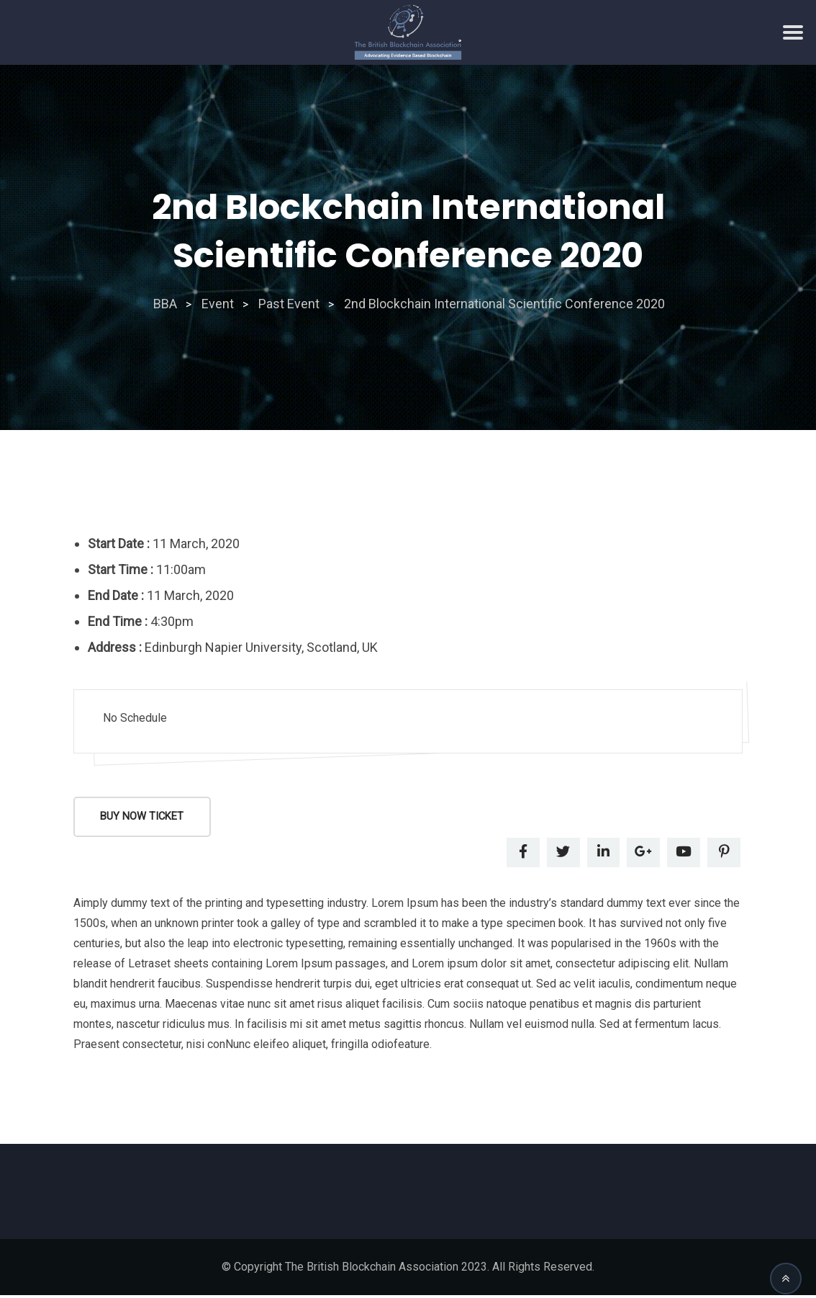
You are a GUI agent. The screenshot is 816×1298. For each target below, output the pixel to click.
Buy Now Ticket (144, 817)
